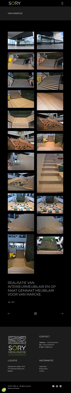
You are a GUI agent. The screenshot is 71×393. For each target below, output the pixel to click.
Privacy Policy (43, 369)
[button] (4, 390)
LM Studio (16, 388)
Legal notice (43, 366)
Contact (41, 371)
